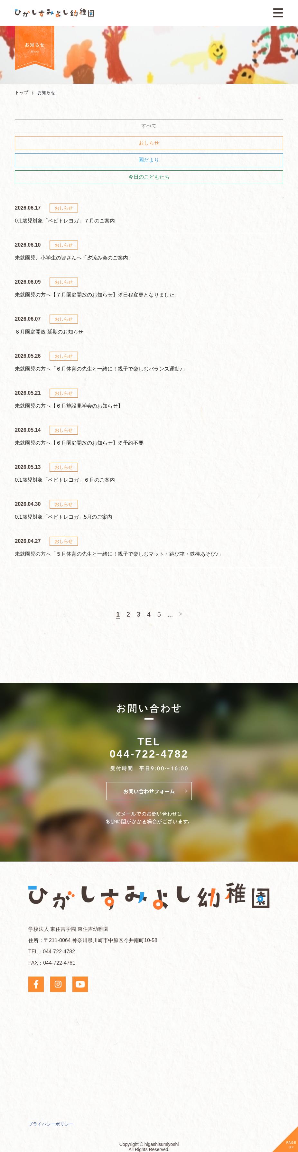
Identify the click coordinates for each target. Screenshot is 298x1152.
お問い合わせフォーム (149, 791)
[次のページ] (181, 614)
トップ (21, 92)
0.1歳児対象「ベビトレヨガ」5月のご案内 (63, 517)
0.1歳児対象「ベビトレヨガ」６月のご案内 (65, 480)
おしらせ (149, 143)
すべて (149, 125)
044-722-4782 (148, 754)
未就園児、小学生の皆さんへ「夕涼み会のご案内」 (74, 257)
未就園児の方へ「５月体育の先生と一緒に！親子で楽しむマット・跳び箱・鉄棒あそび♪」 (119, 554)
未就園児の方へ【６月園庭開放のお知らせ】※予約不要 (79, 443)
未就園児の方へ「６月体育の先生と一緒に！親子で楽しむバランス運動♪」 (101, 369)
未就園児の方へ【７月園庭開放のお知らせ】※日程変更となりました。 (97, 294)
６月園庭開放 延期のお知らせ (49, 332)
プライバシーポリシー (50, 1124)
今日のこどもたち (149, 177)
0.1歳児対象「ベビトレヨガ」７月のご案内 (65, 220)
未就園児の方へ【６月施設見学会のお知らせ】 (69, 406)
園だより (149, 160)
